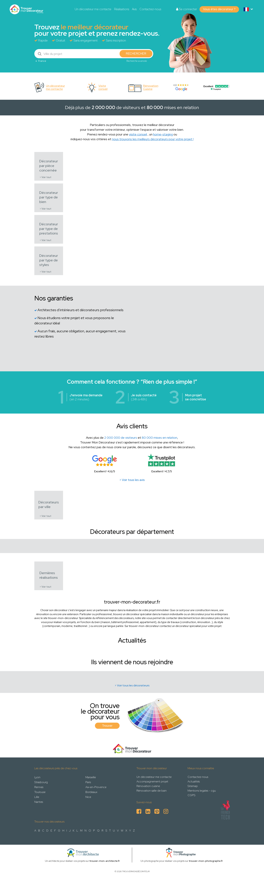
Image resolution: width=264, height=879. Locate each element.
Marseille (90, 777)
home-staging (163, 134)
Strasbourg (41, 782)
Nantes (38, 802)
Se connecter (186, 9)
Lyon (37, 777)
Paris (88, 782)
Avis (134, 9)
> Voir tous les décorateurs (132, 685)
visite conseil (138, 134)
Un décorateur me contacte (93, 9)
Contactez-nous (150, 9)
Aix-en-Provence (95, 787)
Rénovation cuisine (148, 786)
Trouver (107, 726)
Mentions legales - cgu (202, 790)
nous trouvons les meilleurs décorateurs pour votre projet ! (153, 139)
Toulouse (39, 792)
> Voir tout (45, 177)
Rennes (38, 787)
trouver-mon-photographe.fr (206, 860)
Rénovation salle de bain (151, 790)
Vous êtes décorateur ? (219, 9)
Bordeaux (91, 792)
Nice (88, 797)
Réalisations (121, 9)
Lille (36, 797)
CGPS (191, 795)
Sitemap (193, 786)
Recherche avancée (136, 60)
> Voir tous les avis (132, 480)
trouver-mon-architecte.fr (104, 860)
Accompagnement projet (152, 781)
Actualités (194, 781)
